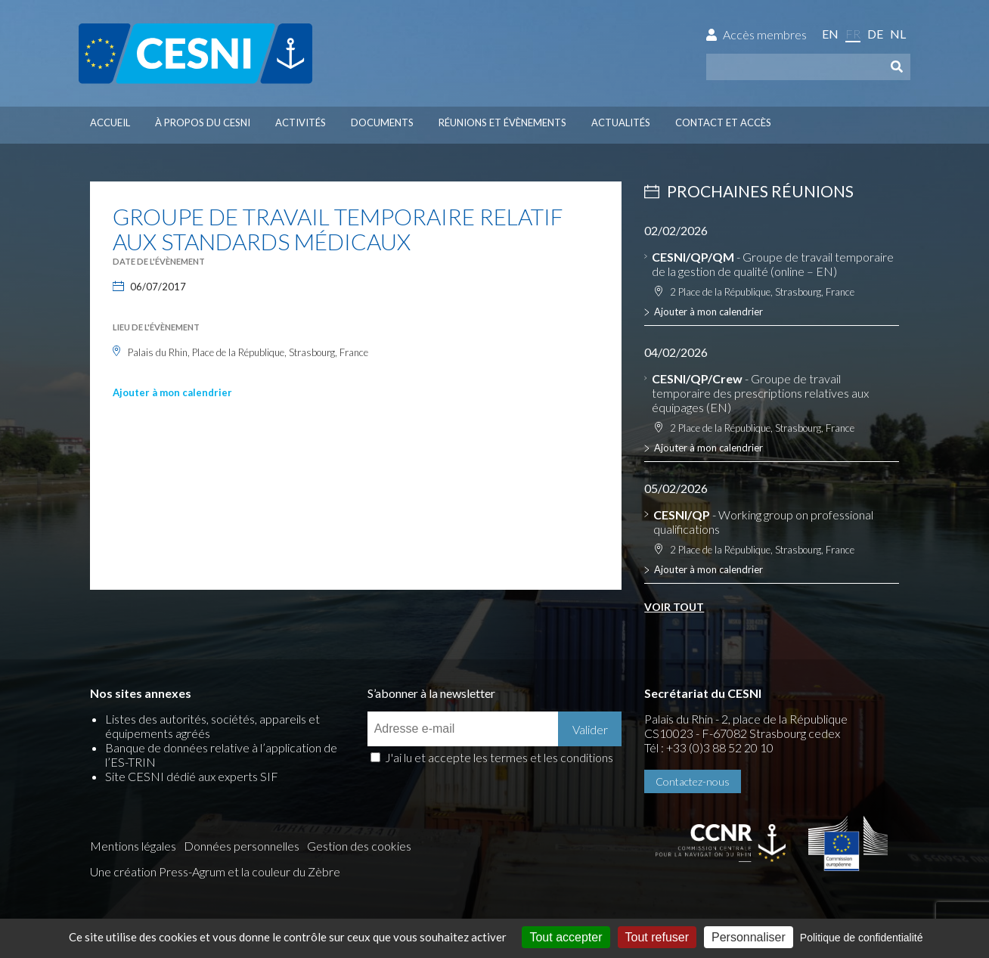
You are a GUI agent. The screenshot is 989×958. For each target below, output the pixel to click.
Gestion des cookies (359, 846)
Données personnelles (241, 846)
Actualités (620, 122)
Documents (382, 122)
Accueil (110, 122)
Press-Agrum (192, 871)
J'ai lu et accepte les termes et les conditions (499, 757)
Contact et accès (723, 122)
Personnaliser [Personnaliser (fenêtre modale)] (749, 937)
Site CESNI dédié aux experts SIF (191, 776)
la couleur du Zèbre (290, 871)
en (830, 33)
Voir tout (674, 606)
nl (898, 33)
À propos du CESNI (202, 122)
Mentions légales (133, 846)
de (875, 33)
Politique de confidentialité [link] (861, 938)
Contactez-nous (693, 781)
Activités (300, 122)
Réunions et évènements (502, 122)
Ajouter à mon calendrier (172, 392)
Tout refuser (657, 937)
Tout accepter (565, 937)
